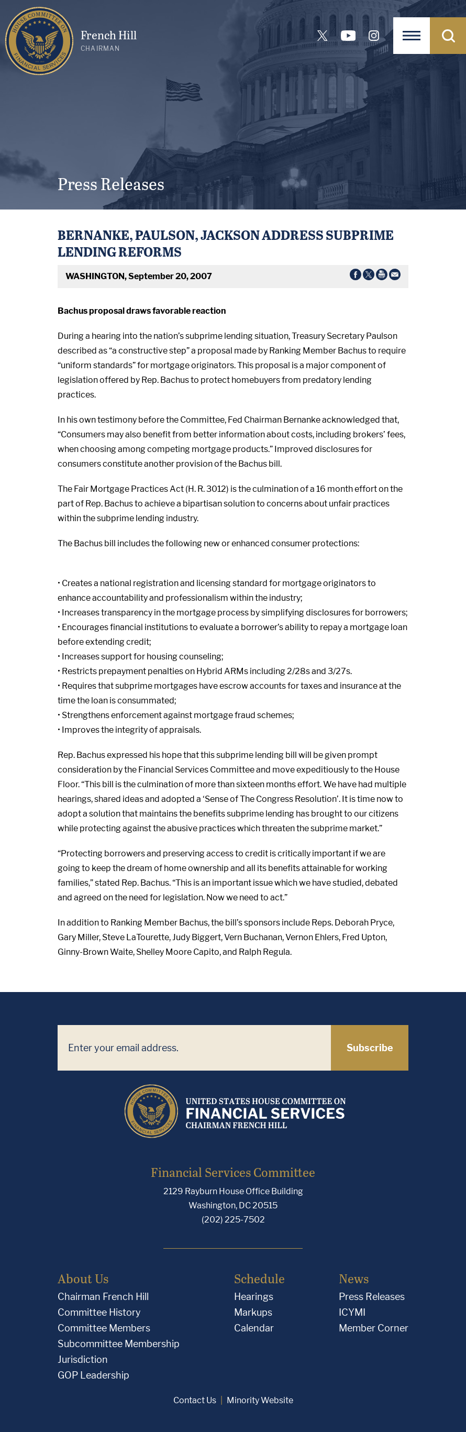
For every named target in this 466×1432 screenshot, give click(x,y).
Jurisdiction (83, 1359)
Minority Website (260, 1400)
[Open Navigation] (411, 35)
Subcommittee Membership (119, 1343)
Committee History (99, 1312)
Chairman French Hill (103, 1296)
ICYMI (352, 1312)
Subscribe (370, 1047)
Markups (253, 1312)
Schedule (259, 1278)
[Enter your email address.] (194, 1048)
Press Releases (372, 1296)
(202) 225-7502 (233, 1220)
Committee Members (104, 1328)
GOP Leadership (93, 1375)
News (354, 1278)
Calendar (254, 1328)
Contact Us (194, 1400)
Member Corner (373, 1328)
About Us (83, 1278)
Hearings (253, 1296)
